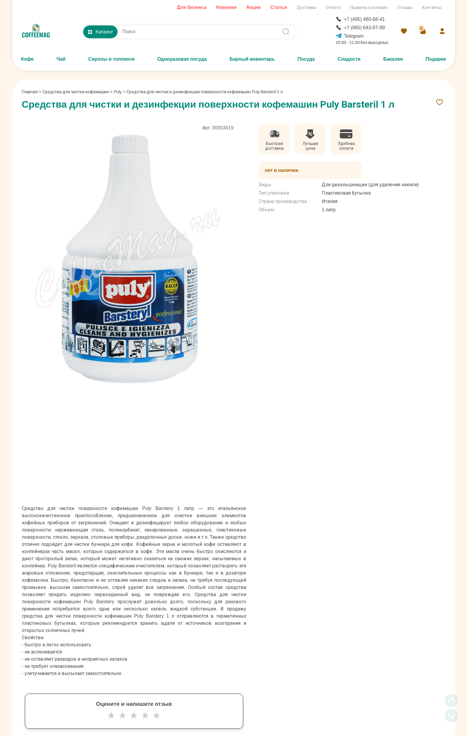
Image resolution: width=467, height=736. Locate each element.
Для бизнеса (191, 7)
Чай (61, 59)
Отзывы (405, 7)
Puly (118, 91)
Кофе (27, 59)
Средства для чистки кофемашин (75, 91)
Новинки (226, 7)
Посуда (306, 59)
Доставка (306, 7)
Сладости (348, 59)
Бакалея (393, 59)
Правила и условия (368, 7)
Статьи (278, 7)
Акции (253, 7)
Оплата (333, 7)
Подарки (436, 59)
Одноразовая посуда (182, 59)
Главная (31, 91)
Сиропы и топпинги (111, 59)
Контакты (431, 7)
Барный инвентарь (252, 59)
